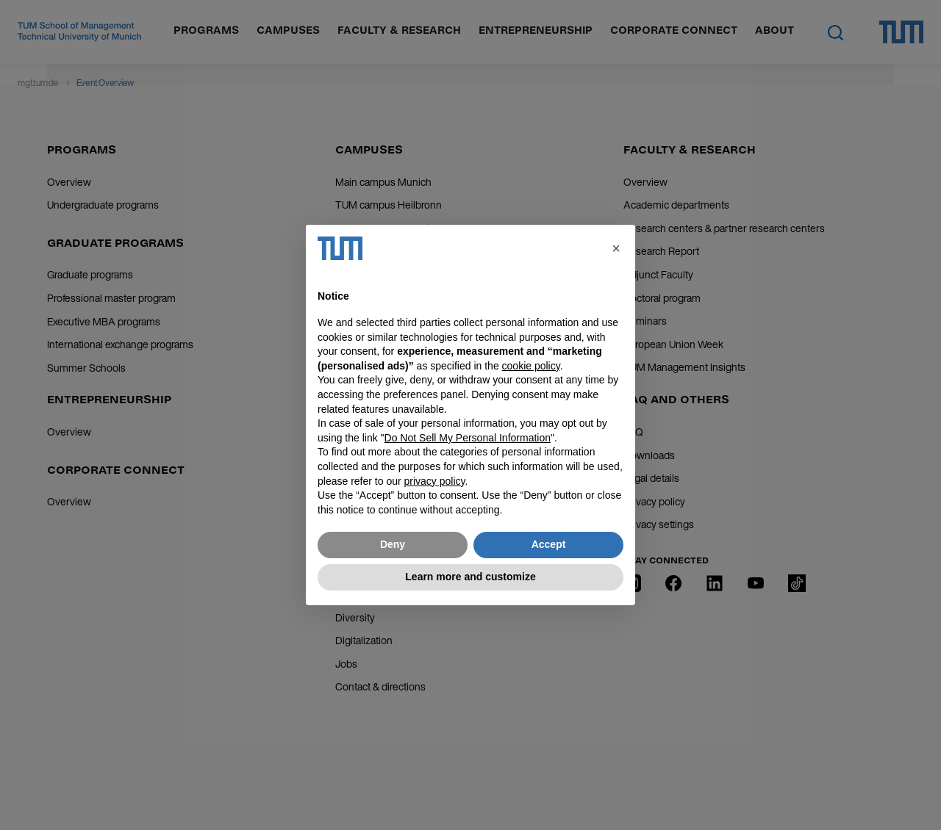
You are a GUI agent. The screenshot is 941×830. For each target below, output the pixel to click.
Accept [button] (549, 544)
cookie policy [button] (531, 366)
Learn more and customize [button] (470, 576)
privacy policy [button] (434, 481)
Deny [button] (392, 544)
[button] (616, 248)
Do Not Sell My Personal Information (467, 438)
